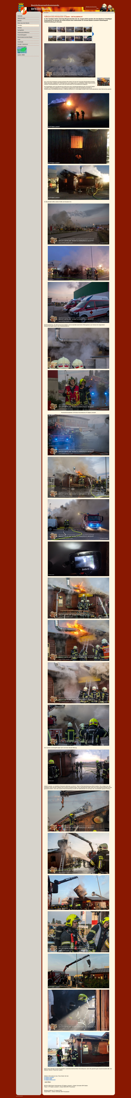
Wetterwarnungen (22, 48)
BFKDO (19, 20)
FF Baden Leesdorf (49, 1077)
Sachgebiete (21, 30)
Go (97, 8)
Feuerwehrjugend (22, 34)
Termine (20, 27)
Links (19, 39)
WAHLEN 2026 (21, 18)
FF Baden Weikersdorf (49, 1079)
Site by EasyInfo (19, 1096)
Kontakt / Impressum (23, 44)
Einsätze (46, 12)
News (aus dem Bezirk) (23, 23)
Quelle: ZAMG (21, 54)
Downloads (20, 41)
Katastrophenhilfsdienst (23, 32)
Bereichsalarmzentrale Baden (25, 37)
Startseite (20, 16)
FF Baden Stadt (48, 1078)
